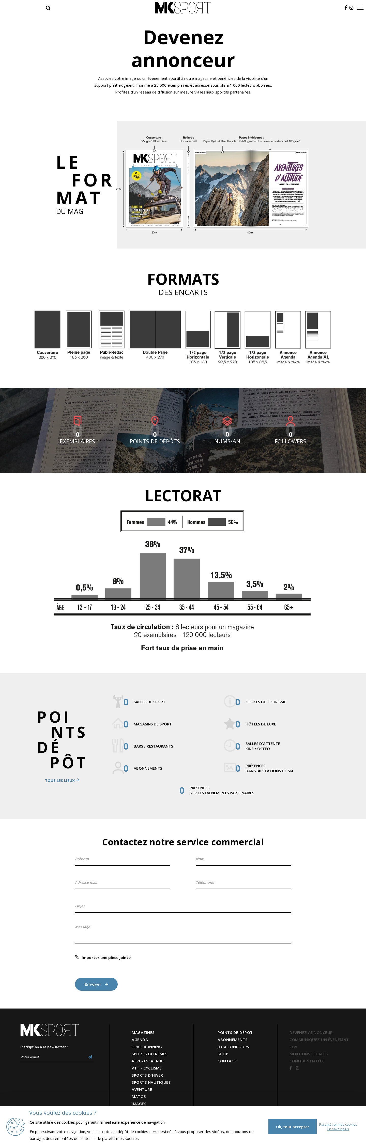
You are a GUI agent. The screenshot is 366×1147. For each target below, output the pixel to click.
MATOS (139, 1096)
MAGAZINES (143, 1032)
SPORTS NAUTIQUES (151, 1082)
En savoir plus (338, 1129)
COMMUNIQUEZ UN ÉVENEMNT (319, 1039)
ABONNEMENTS (233, 1039)
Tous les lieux (62, 780)
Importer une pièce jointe (106, 957)
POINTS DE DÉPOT (235, 1032)
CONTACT (227, 1060)
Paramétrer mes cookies (338, 1124)
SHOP (223, 1053)
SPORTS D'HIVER (147, 1075)
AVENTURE (142, 1089)
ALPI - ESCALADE (147, 1060)
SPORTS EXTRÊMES (149, 1053)
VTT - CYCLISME (147, 1068)
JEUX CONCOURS (233, 1046)
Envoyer (96, 984)
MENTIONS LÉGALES (308, 1053)
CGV (293, 1046)
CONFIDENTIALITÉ (306, 1060)
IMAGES (139, 1103)
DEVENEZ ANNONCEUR (311, 1032)
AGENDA (140, 1039)
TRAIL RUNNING (147, 1046)
